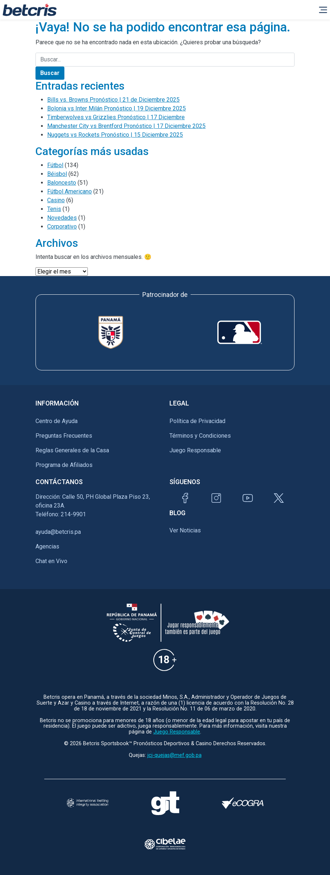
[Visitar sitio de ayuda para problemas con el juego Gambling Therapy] (165, 803)
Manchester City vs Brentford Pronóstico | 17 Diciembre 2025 (126, 125)
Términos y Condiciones (200, 435)
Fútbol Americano (69, 191)
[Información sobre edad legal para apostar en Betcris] (164, 660)
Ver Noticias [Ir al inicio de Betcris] (185, 530)
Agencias (47, 546)
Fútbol (55, 165)
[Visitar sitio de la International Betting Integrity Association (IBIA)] (87, 803)
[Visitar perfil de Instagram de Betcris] (216, 498)
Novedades (62, 217)
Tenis (54, 208)
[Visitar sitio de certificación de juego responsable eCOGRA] (242, 803)
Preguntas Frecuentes (63, 435)
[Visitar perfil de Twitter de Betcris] (278, 498)
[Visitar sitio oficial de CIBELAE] (165, 844)
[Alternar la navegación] (323, 10)
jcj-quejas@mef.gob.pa (174, 755)
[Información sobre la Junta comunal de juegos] (132, 632)
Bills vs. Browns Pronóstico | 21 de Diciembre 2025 (113, 99)
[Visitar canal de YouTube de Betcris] (247, 498)
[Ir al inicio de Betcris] (29, 10)
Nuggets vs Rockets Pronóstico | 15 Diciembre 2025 (115, 134)
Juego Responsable (195, 450)
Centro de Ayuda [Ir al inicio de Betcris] (56, 421)
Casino (56, 200)
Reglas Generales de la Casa (72, 450)
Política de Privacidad (197, 421)
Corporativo (62, 226)
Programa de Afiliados (64, 464)
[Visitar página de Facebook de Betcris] (185, 498)
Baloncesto (61, 182)
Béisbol (57, 173)
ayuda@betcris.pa (58, 531)
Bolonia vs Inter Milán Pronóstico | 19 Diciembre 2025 (116, 108)
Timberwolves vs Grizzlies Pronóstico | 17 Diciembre (116, 117)
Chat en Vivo (51, 561)
